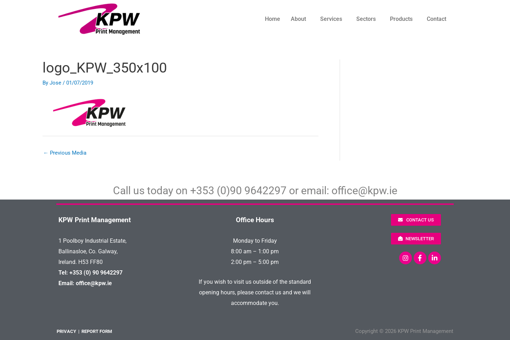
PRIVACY (66, 331)
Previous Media (64, 153)
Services (331, 19)
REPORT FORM (96, 331)
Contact (436, 19)
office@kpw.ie (364, 190)
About (298, 19)
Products (401, 19)
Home (272, 19)
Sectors (366, 19)
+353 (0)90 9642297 (238, 190)
